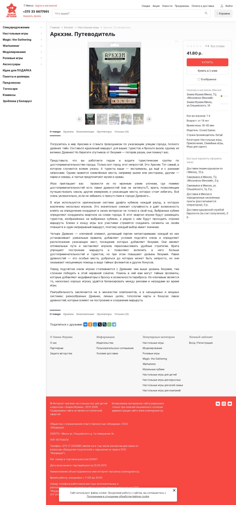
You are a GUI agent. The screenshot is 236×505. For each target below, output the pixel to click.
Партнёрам (56, 348)
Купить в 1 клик (207, 70)
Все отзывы (218, 46)
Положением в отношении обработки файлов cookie (118, 496)
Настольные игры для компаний (162, 390)
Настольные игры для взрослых (162, 379)
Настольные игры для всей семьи (163, 385)
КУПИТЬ (207, 62)
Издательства (105, 342)
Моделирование (152, 348)
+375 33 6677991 (36, 11)
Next (149, 119)
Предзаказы (182, 5)
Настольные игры (211, 139)
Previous (79, 119)
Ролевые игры (151, 353)
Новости (167, 5)
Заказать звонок (32, 16)
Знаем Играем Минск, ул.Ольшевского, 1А (199, 104)
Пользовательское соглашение (115, 348)
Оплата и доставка (203, 5)
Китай (219, 134)
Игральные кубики (153, 369)
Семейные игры (213, 143)
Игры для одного (197, 146)
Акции (156, 5)
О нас (53, 342)
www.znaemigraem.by (150, 410)
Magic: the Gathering (155, 358)
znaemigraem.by (130, 471)
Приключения (195, 143)
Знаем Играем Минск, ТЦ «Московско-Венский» (201, 96)
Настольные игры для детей (160, 374)
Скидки (146, 5)
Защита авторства (61, 353)
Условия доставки (107, 353)
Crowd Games (207, 130)
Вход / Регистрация (201, 342)
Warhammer (149, 363)
